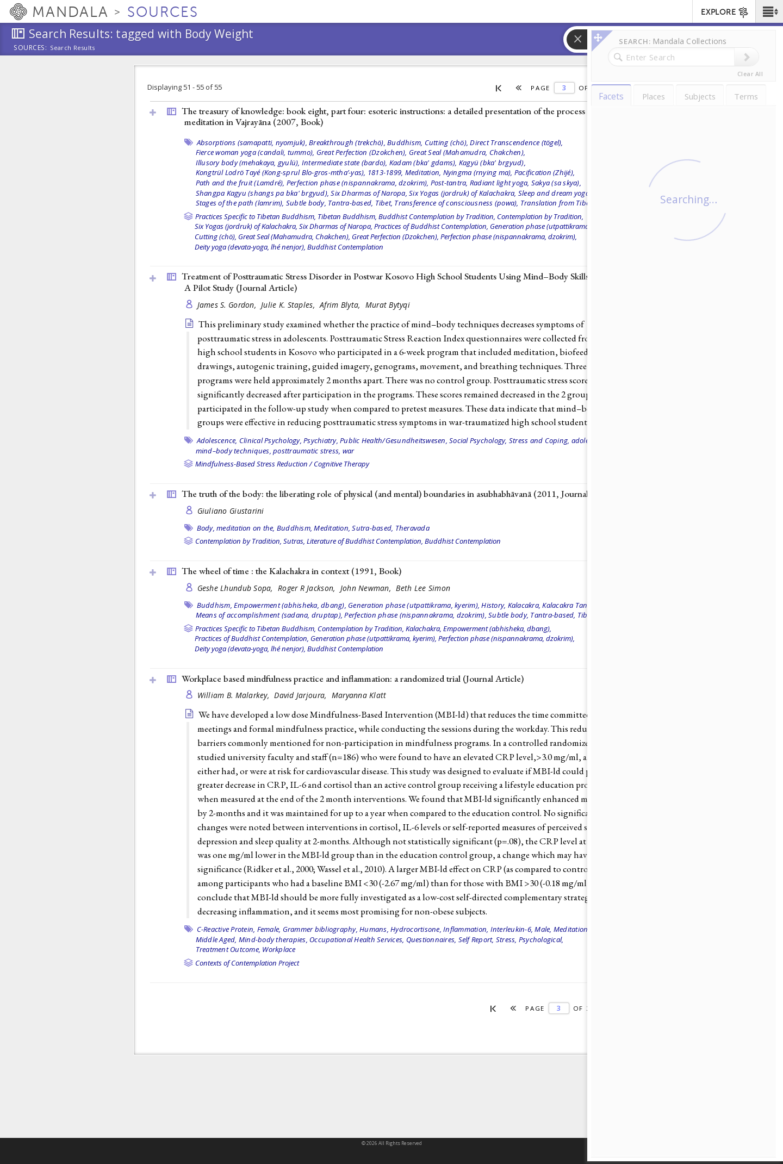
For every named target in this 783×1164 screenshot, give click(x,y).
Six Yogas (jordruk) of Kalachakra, (463, 193)
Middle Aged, (216, 939)
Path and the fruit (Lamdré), (240, 183)
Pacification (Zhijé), (544, 172)
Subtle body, (306, 203)
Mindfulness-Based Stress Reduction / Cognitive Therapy (282, 464)
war (349, 451)
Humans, (374, 929)
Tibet (585, 615)
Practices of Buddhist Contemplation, (431, 226)
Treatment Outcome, (228, 949)
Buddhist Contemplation (345, 247)
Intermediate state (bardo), (345, 162)
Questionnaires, (431, 939)
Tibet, (384, 203)
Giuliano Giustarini (230, 511)
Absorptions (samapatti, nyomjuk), (252, 142)
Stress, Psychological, (530, 939)
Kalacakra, (524, 605)
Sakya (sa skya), (556, 183)
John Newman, (367, 588)
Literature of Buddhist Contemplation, (365, 541)
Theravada (412, 528)
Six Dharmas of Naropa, (369, 193)
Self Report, (476, 939)
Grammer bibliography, (320, 929)
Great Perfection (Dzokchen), (361, 152)
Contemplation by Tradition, (540, 216)
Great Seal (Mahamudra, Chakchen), (467, 152)
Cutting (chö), (447, 142)
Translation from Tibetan (560, 203)
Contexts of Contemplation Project (247, 963)
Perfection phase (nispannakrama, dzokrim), (358, 183)
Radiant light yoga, (500, 183)
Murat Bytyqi (387, 305)
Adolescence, (217, 440)
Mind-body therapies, (273, 939)
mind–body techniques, (233, 451)
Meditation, (423, 172)
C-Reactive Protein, (226, 929)
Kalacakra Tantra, (570, 605)
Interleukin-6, (511, 929)
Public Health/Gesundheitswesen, (394, 440)
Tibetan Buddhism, (347, 216)
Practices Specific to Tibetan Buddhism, (255, 216)
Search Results (72, 48)
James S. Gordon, (228, 305)
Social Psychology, (478, 440)
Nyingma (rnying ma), (478, 172)
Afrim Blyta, (341, 305)
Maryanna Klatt (359, 695)
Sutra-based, (372, 528)
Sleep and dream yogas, (556, 193)
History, (493, 605)
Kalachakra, (424, 628)
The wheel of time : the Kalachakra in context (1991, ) (291, 571)
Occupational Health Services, (356, 939)
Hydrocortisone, (416, 929)
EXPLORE (725, 12)
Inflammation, (465, 929)
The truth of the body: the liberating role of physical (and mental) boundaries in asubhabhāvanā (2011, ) (400, 494)
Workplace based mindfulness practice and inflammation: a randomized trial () (353, 678)
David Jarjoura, (301, 695)
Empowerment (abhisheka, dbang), (290, 605)
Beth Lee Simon (423, 588)
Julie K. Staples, (289, 305)
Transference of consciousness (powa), (456, 203)
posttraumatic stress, (306, 451)
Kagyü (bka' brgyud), (492, 162)
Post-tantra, (449, 183)
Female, (269, 929)
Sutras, (294, 541)
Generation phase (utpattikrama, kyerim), (553, 226)
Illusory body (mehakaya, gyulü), (248, 162)
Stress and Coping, (539, 440)
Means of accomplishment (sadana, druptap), (269, 615)
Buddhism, (404, 142)
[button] (769, 11)
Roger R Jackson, (308, 588)
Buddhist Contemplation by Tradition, (436, 216)
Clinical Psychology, (270, 440)
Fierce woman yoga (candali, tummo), (255, 152)
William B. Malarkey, (234, 695)
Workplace (278, 949)
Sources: (30, 48)
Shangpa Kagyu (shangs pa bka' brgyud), (263, 193)
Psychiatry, (320, 440)
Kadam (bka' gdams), (423, 162)
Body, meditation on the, (236, 528)
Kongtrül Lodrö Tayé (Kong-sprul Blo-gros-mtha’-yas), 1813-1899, (299, 172)
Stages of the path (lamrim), (240, 203)
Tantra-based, (350, 203)
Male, (543, 929)
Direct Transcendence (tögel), (516, 142)
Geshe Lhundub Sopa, (236, 588)
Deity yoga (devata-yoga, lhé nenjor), (250, 247)
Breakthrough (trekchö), (347, 142)
